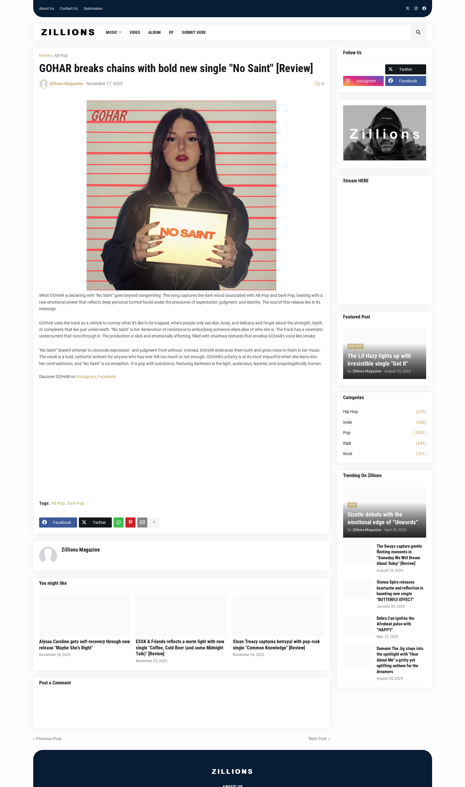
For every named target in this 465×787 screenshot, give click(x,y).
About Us (46, 9)
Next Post (318, 738)
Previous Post (49, 738)
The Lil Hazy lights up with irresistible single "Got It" (379, 359)
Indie (384, 423)
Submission (93, 9)
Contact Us (69, 9)
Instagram (86, 376)
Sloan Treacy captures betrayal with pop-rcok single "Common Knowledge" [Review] (276, 645)
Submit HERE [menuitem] (194, 32)
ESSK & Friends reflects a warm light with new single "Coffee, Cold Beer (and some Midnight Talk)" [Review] (180, 648)
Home (44, 55)
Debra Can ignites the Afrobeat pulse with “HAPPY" (395, 624)
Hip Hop (384, 412)
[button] (418, 32)
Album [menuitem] (154, 32)
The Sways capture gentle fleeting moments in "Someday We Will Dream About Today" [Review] (399, 555)
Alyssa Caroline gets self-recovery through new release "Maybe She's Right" (84, 645)
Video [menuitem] (135, 32)
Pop (384, 433)
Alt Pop (61, 55)
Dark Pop (75, 503)
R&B (384, 444)
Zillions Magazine (80, 550)
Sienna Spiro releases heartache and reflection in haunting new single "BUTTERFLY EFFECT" (400, 590)
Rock (384, 454)
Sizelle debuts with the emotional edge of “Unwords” (383, 518)
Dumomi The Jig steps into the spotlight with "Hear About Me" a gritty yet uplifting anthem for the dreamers (400, 660)
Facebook (107, 376)
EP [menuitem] (171, 32)
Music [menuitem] (111, 32)
